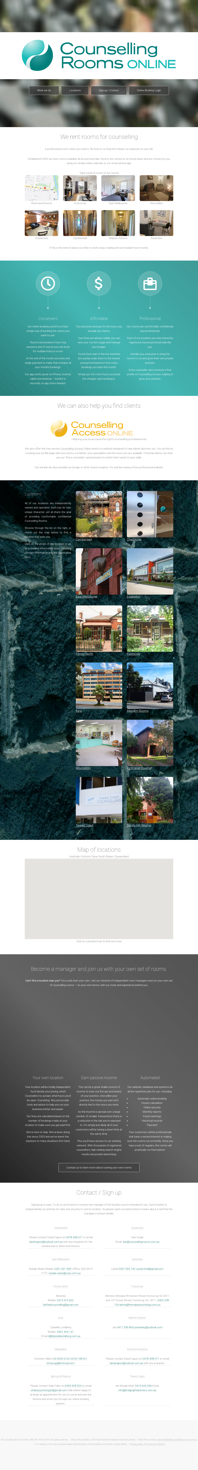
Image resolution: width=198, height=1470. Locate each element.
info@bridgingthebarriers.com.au (137, 1390)
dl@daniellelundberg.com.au (64, 1336)
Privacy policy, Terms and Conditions (147, 1444)
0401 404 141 (65, 1331)
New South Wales (102, 856)
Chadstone (41, 225)
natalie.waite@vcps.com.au (65, 1273)
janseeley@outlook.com (148, 1327)
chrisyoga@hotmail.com (60, 1363)
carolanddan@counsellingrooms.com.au (177, 1439)
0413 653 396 (143, 1385)
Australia (74, 856)
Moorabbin (156, 190)
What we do (44, 90)
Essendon (156, 225)
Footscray (80, 190)
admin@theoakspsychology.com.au (139, 1304)
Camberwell (80, 225)
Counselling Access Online (76, 448)
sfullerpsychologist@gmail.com (49, 1390)
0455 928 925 (73, 1385)
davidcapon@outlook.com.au (46, 1241)
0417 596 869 (125, 1327)
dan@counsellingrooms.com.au (141, 1241)
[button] (116, 893)
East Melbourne (118, 190)
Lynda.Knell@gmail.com (149, 1268)
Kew (60, 1317)
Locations (75, 90)
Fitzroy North (60, 1286)
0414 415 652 (65, 1300)
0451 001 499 (62, 1268)
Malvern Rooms (118, 225)
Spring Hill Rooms (61, 1376)
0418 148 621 (79, 1358)
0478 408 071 (74, 1237)
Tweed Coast (137, 1376)
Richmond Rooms (41, 190)
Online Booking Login (149, 90)
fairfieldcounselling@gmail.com (61, 1304)
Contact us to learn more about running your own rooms (99, 1167)
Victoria (85, 856)
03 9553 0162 (61, 1358)
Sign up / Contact (109, 90)
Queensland (122, 856)
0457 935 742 (127, 1268)
